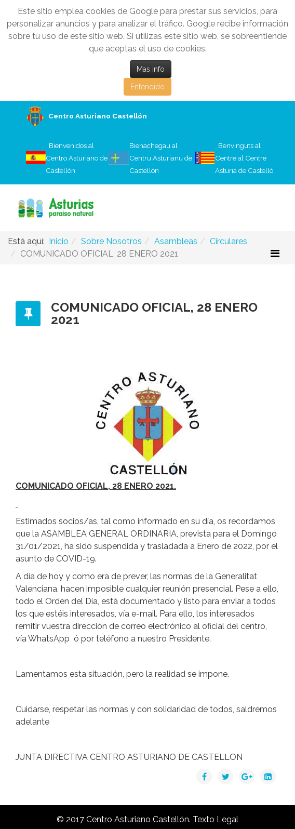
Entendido (147, 87)
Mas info (151, 69)
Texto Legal (215, 819)
